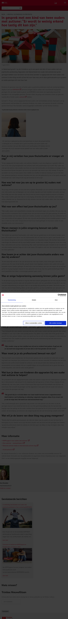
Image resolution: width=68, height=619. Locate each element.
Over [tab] (56, 300)
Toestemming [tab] (12, 300)
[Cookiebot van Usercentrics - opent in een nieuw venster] (59, 295)
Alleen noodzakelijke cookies (33, 323)
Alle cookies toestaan (55, 323)
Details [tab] (34, 300)
